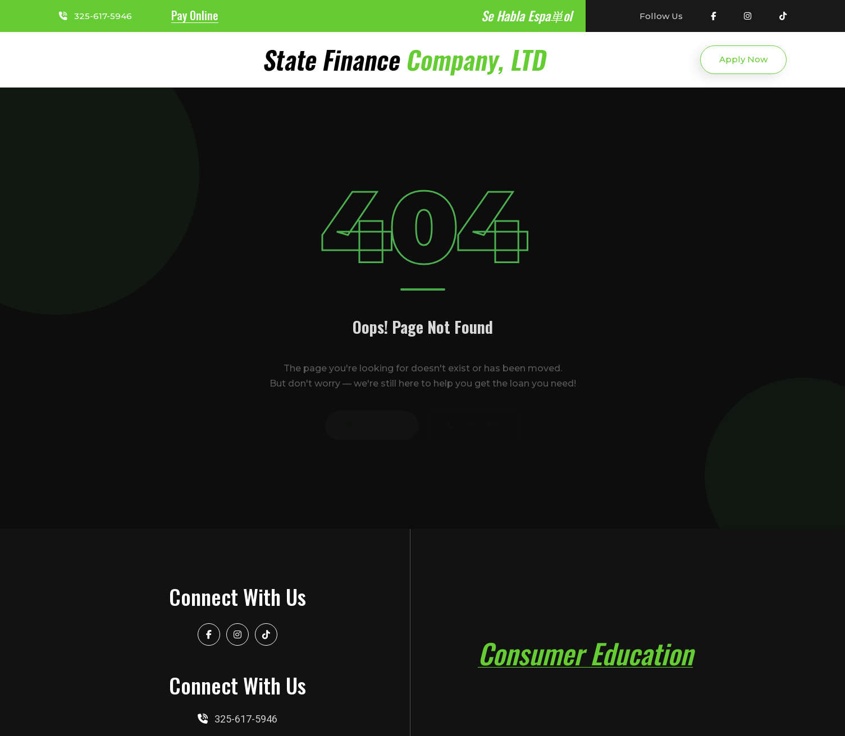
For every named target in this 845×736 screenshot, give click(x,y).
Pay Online (194, 15)
